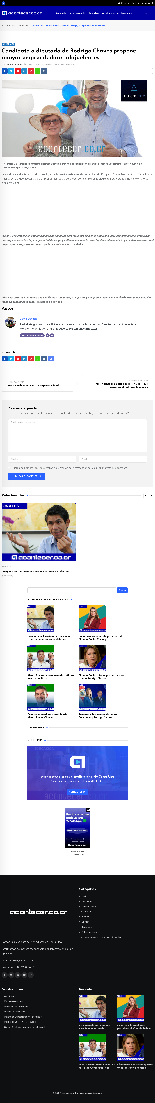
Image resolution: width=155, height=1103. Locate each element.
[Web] (48, 335)
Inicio (84, 896)
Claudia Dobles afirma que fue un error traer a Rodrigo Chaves (135, 1068)
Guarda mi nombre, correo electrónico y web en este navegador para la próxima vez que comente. (70, 468)
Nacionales (61, 13)
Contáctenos (77, 792)
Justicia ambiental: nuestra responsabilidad (33, 385)
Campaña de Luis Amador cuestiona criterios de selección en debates (94, 1029)
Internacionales (78, 13)
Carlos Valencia (14, 64)
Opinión (85, 922)
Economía (126, 13)
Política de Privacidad (14, 1011)
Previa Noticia (17, 382)
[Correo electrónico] (52, 335)
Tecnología (87, 927)
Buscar (122, 590)
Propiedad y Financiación (16, 1006)
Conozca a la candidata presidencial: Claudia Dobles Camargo (134, 1029)
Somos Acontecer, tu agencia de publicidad (104, 937)
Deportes (94, 13)
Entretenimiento (110, 13)
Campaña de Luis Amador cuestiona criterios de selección (35, 572)
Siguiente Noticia (136, 380)
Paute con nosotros (13, 1001)
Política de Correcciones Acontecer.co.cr (23, 1017)
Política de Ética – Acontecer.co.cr (20, 1022)
